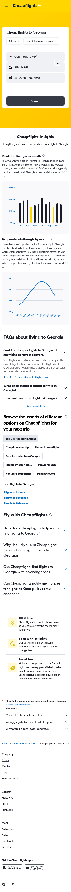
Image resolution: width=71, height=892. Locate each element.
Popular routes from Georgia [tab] (23, 456)
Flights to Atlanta (14, 492)
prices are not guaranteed (18, 704)
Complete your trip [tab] (17, 447)
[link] (13, 884)
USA (33, 743)
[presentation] (43, 155)
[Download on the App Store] (35, 867)
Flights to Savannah (16, 497)
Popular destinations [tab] (18, 473)
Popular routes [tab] (46, 473)
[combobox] (14, 41)
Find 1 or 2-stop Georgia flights (25, 377)
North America (19, 743)
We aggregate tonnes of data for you (37, 722)
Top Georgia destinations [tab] (21, 438)
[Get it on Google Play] (12, 867)
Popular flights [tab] (47, 464)
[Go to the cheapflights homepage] (27, 6)
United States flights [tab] (47, 447)
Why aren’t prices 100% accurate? (37, 728)
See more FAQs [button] (36, 405)
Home (5, 743)
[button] (6, 6)
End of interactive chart (6, 314)
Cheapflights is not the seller (37, 715)
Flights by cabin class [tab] (19, 464)
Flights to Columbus (16, 502)
